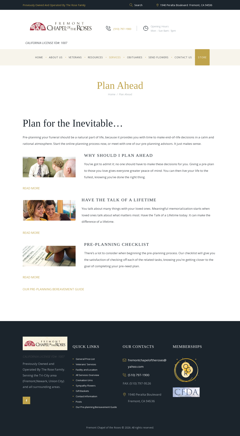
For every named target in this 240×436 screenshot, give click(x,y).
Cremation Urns (84, 380)
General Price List (85, 359)
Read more (31, 188)
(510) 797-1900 (122, 29)
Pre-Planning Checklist (117, 244)
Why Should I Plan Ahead (119, 155)
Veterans (75, 57)
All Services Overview (87, 375)
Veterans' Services (86, 364)
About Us (56, 57)
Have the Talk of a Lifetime (120, 199)
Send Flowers (159, 57)
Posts (79, 401)
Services (115, 57)
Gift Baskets (82, 391)
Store (202, 57)
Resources (95, 57)
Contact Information (86, 396)
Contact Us (183, 57)
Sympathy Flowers (86, 385)
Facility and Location (86, 369)
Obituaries (134, 57)
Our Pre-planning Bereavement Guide (53, 289)
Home (39, 57)
